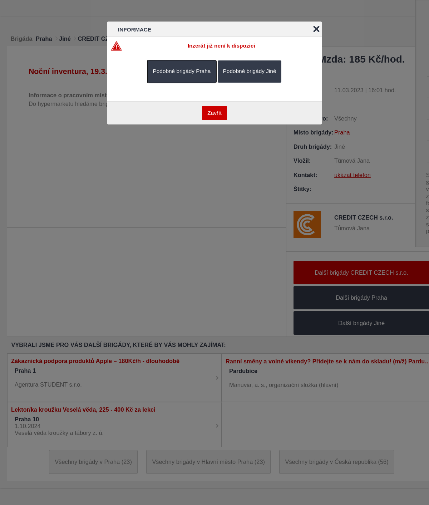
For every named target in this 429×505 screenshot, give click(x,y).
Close (316, 29)
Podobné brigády (182, 71)
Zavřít (214, 113)
